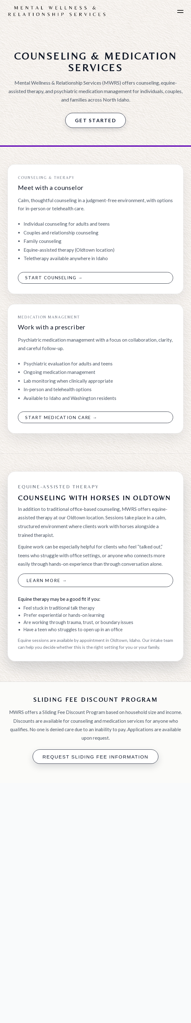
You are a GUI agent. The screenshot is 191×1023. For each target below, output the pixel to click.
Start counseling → (54, 277)
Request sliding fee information (96, 756)
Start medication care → (61, 417)
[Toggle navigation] (180, 11)
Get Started (95, 120)
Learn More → (47, 580)
